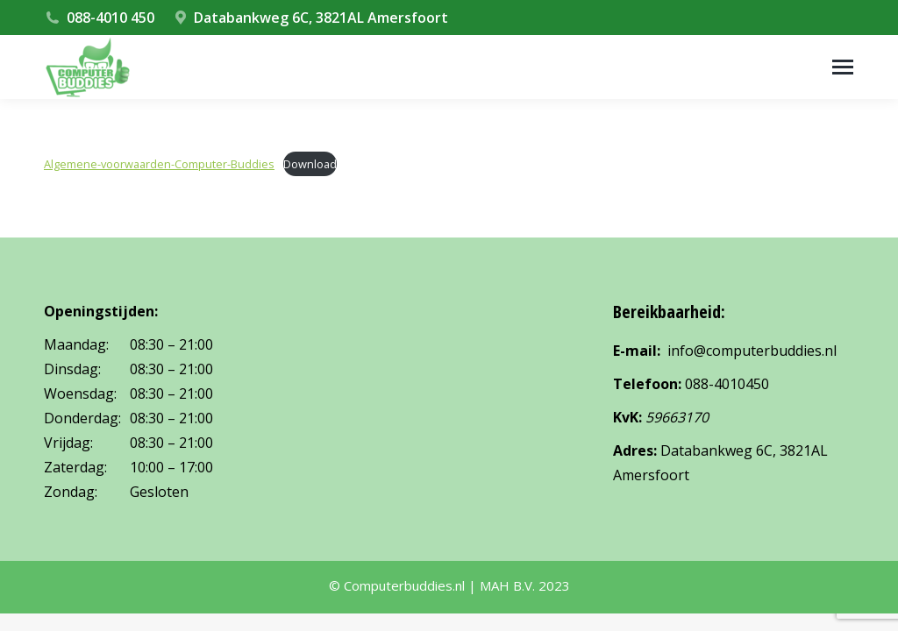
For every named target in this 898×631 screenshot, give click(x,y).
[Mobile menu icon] (842, 67)
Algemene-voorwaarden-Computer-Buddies (159, 164)
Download (310, 164)
